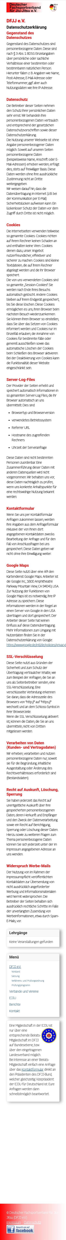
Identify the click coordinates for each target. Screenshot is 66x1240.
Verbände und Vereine (24, 991)
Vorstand (16, 971)
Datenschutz (32, 1222)
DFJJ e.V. (15, 967)
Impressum (14, 1222)
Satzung (16, 976)
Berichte (14, 1004)
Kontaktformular (32, 1069)
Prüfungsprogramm (21, 985)
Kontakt (14, 1011)
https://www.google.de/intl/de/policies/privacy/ (36, 645)
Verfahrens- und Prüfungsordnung (28, 980)
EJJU (12, 998)
